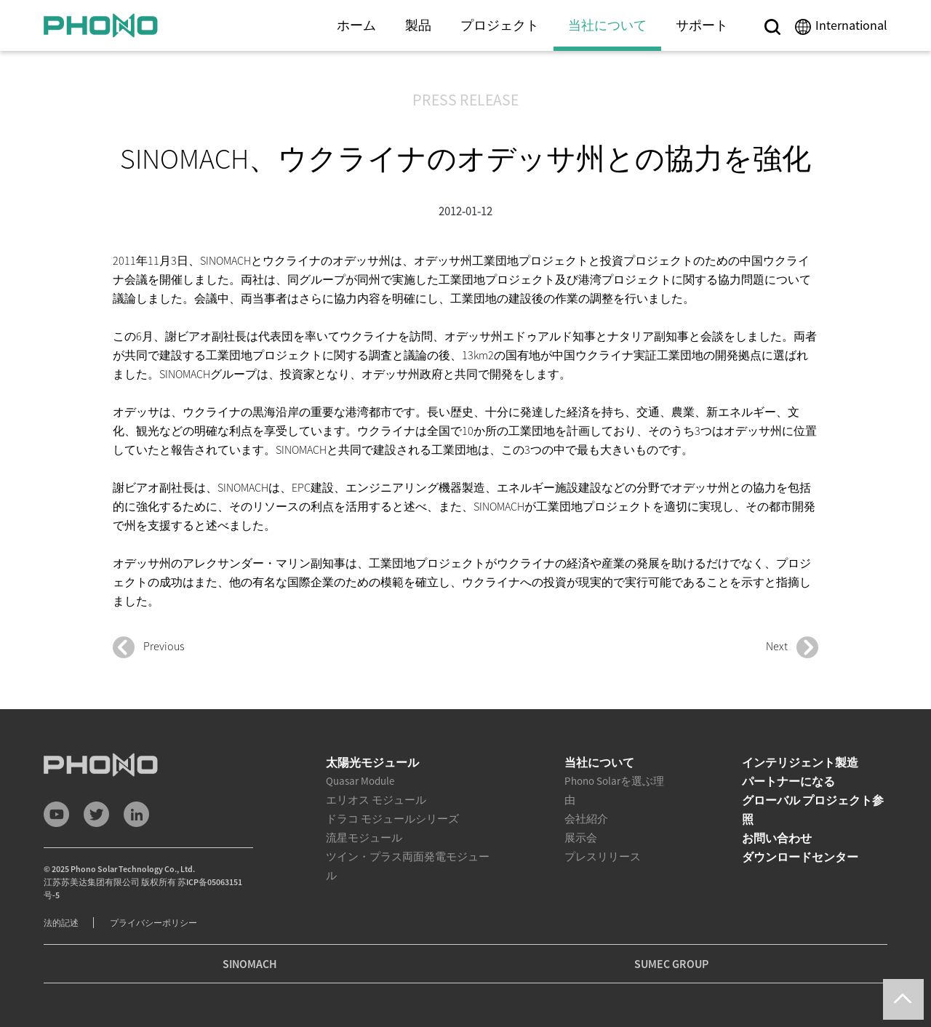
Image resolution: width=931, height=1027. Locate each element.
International (851, 25)
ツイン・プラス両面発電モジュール (408, 866)
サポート (702, 25)
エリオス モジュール (376, 800)
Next (792, 647)
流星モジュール (364, 837)
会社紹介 (586, 819)
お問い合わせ (777, 838)
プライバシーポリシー (153, 922)
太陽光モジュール (372, 762)
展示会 (580, 837)
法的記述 (61, 922)
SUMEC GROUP (671, 963)
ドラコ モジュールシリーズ (392, 819)
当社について (607, 25)
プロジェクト (499, 25)
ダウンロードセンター (800, 857)
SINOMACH (250, 963)
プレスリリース (602, 856)
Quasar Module (360, 781)
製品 (418, 25)
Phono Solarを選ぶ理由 (614, 790)
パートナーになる (788, 781)
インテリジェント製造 (800, 762)
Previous (148, 647)
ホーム (356, 25)
